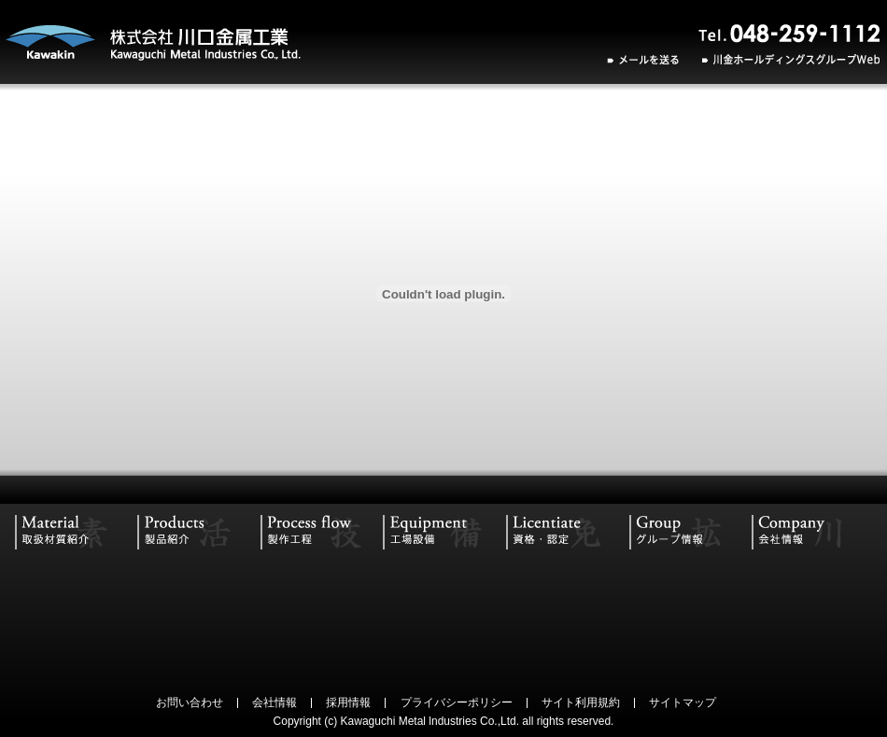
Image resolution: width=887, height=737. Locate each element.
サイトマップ (682, 702)
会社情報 (274, 702)
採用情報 (348, 702)
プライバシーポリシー (457, 702)
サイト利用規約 (581, 702)
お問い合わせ (189, 702)
